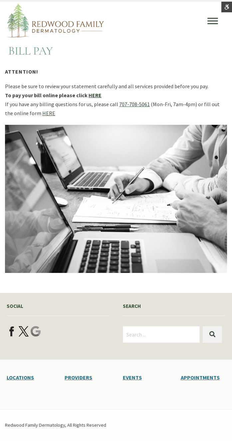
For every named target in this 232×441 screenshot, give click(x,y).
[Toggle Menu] (212, 21)
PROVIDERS (78, 377)
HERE (95, 95)
